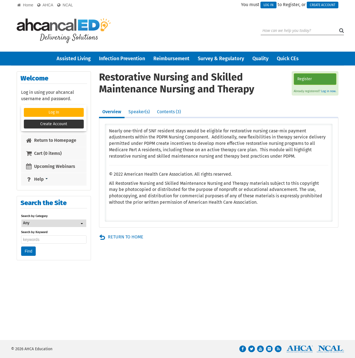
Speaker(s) (139, 111)
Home (25, 5)
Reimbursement (171, 59)
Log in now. (328, 91)
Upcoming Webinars (50, 166)
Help (37, 179)
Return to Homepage (51, 140)
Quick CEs (288, 59)
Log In (268, 5)
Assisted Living (74, 59)
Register (304, 79)
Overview (111, 111)
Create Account (322, 5)
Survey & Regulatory (221, 59)
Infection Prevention (122, 59)
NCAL (65, 5)
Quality (260, 59)
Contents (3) (169, 111)
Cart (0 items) (44, 153)
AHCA (45, 5)
